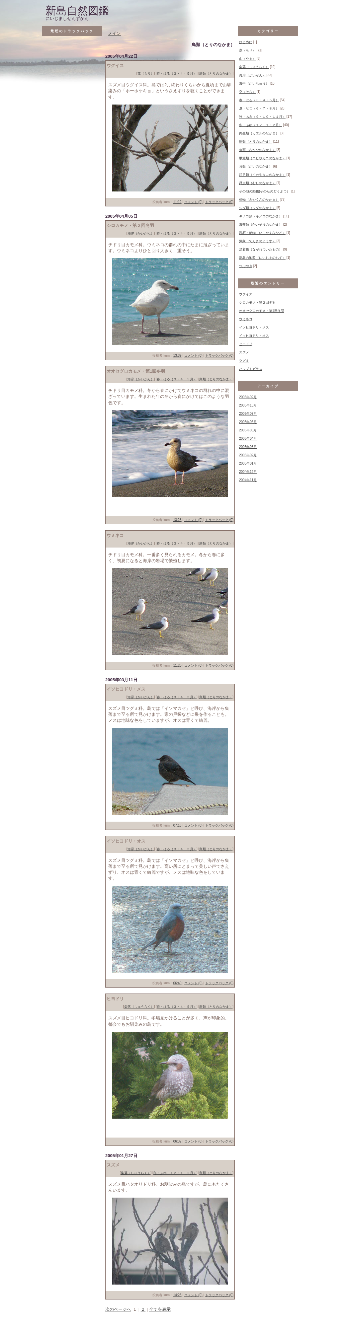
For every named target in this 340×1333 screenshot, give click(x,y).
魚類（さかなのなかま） (257, 150)
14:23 (177, 1295)
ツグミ (244, 360)
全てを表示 (160, 1309)
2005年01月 (248, 463)
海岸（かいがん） (141, 233)
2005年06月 (248, 422)
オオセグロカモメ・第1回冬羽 (261, 311)
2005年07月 (248, 413)
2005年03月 (248, 447)
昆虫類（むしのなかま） (257, 183)
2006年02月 (248, 397)
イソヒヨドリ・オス (254, 335)
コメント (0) (193, 202)
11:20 (177, 665)
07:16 (177, 825)
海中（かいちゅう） (254, 83)
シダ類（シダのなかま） (257, 208)
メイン (114, 33)
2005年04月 (248, 438)
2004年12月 (248, 472)
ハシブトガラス (250, 369)
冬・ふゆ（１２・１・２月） (175, 1173)
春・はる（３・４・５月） (177, 73)
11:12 (177, 202)
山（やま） (247, 58)
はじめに (245, 42)
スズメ (244, 352)
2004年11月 (248, 480)
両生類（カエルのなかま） (259, 133)
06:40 (177, 983)
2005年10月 (248, 405)
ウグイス (245, 294)
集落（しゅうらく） (139, 1006)
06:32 (177, 1141)
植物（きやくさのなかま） (259, 199)
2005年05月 (248, 430)
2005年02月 (248, 455)
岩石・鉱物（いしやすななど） (262, 233)
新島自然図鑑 (77, 11)
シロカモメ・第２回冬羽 (257, 302)
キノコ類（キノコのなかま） (260, 216)
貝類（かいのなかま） (255, 166)
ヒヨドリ (245, 344)
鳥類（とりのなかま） (215, 73)
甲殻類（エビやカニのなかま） (262, 158)
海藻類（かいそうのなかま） (260, 224)
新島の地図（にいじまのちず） (262, 257)
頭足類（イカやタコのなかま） (262, 175)
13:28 (177, 520)
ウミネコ (245, 319)
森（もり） (145, 73)
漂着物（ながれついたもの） (260, 249)
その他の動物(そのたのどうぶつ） (264, 191)
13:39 (177, 355)
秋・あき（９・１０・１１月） (262, 116)
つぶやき (245, 266)
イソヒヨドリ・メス (254, 327)
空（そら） (247, 92)
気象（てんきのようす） (257, 241)
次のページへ (118, 1309)
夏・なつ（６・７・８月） (259, 108)
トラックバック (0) (219, 202)
